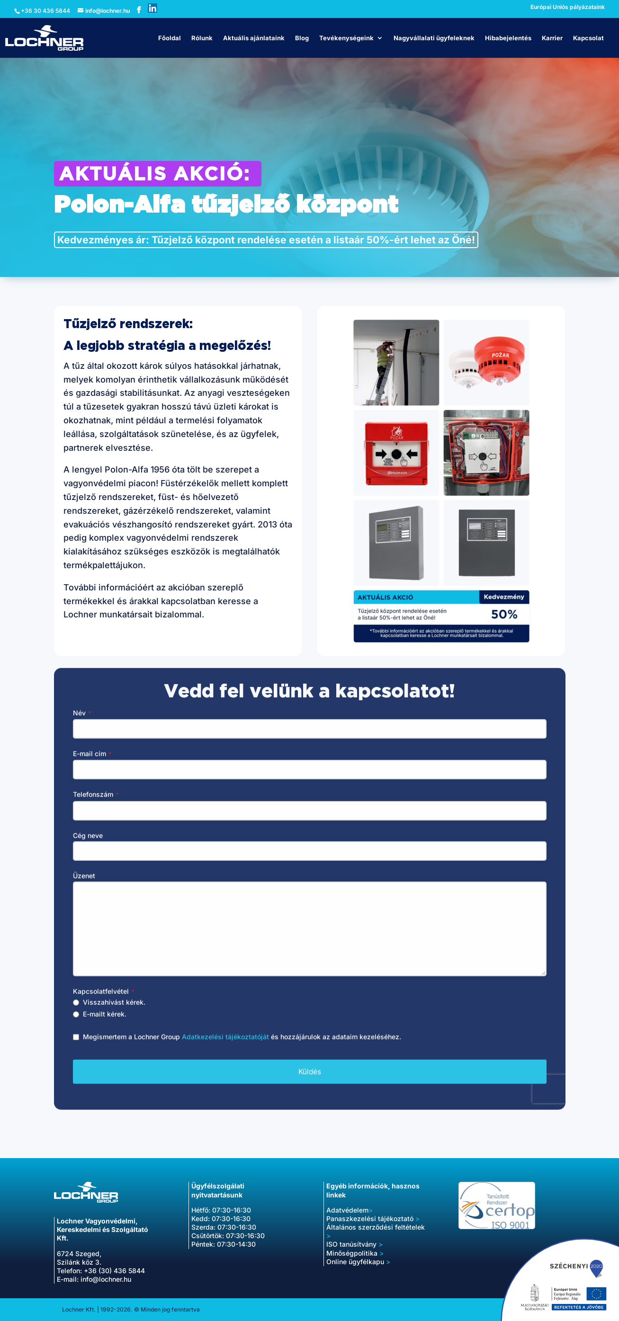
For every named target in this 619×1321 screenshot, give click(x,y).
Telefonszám (96, 805)
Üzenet (84, 886)
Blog (302, 38)
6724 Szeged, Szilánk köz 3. (79, 1258)
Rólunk (202, 38)
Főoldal (169, 38)
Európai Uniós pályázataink (567, 7)
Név (82, 724)
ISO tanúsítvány (354, 1244)
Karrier (552, 38)
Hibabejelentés (508, 38)
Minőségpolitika (351, 1253)
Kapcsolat (588, 38)
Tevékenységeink (346, 38)
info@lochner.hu (106, 1279)
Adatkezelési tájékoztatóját (225, 1048)
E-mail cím (92, 764)
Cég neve (88, 846)
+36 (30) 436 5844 (114, 1271)
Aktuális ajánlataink (254, 38)
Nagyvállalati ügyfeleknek (434, 38)
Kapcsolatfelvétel (104, 1002)
